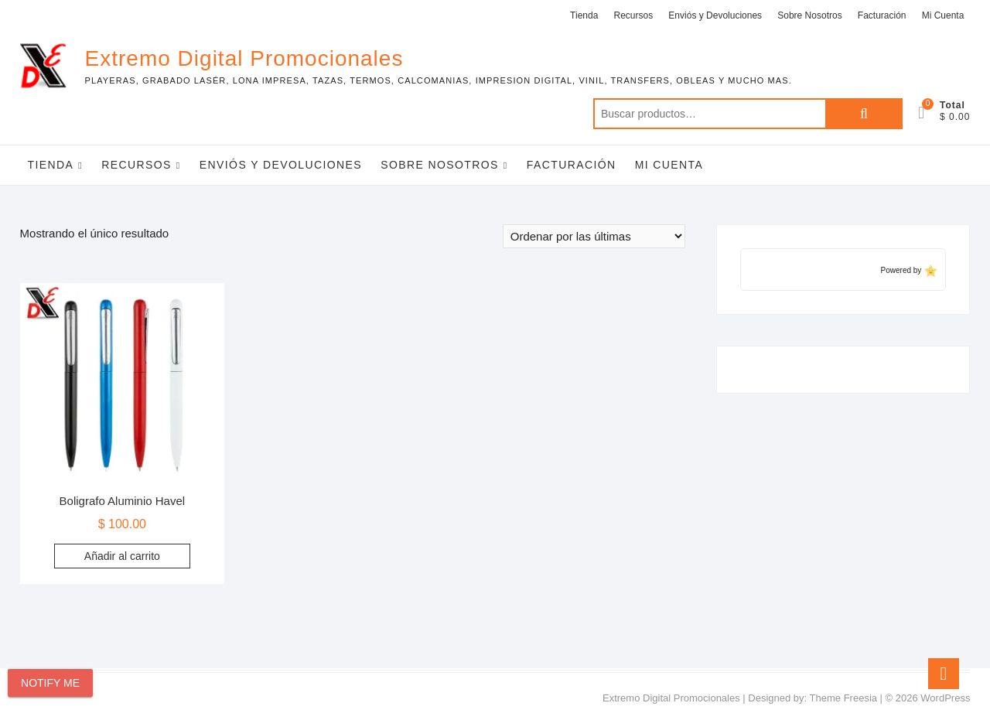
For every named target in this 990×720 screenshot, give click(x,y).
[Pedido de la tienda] (594, 236)
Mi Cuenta (943, 15)
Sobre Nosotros (809, 15)
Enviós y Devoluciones (715, 15)
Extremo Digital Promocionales (244, 58)
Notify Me (50, 683)
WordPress (945, 698)
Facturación (882, 15)
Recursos (634, 15)
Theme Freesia (843, 698)
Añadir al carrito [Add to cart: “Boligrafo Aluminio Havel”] (122, 556)
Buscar (864, 113)
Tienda (584, 15)
